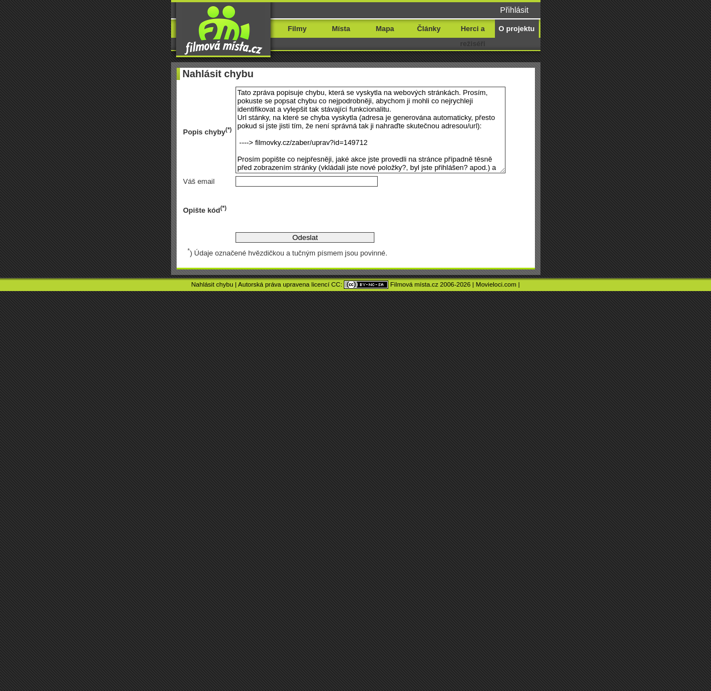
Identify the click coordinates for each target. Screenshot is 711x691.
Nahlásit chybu (212, 284)
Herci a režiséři (472, 36)
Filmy (297, 28)
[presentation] (320, 209)
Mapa (384, 28)
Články (428, 28)
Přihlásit (514, 10)
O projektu (517, 28)
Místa (341, 28)
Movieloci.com (496, 284)
